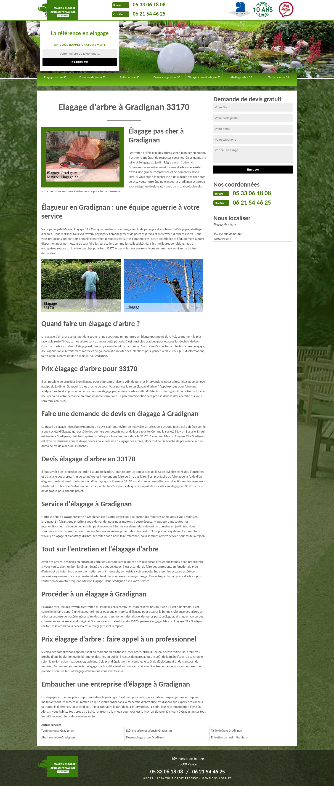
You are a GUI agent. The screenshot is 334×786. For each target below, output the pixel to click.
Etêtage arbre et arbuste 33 (204, 77)
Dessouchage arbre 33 (167, 77)
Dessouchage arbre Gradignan (145, 737)
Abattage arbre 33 (241, 77)
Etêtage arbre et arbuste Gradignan (149, 731)
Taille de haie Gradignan (226, 731)
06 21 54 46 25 (149, 13)
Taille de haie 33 (129, 77)
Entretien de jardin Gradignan (230, 737)
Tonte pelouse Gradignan (57, 731)
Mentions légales (217, 778)
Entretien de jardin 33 (93, 77)
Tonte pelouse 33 (278, 77)
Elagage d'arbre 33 (55, 77)
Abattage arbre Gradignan (58, 737)
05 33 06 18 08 (149, 4)
